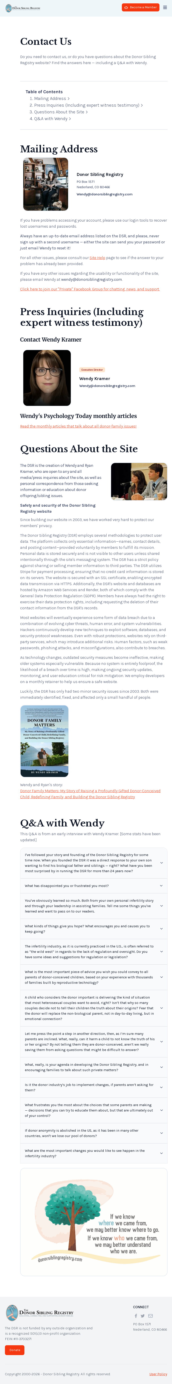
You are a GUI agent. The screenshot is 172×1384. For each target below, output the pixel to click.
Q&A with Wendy (52, 118)
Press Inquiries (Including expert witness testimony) (88, 105)
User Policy (158, 1374)
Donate (14, 1350)
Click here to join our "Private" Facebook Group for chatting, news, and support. (90, 289)
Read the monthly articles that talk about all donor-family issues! (78, 426)
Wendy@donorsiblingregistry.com (104, 194)
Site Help (97, 257)
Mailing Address (51, 98)
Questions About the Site (61, 112)
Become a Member (140, 7)
